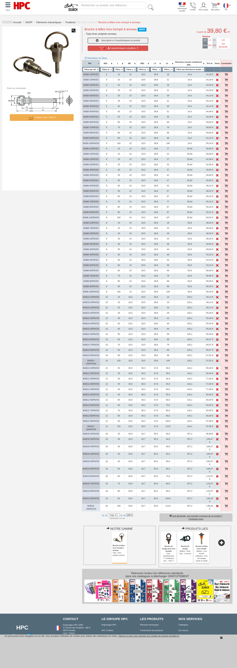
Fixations (70, 22)
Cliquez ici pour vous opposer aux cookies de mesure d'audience (148, 636)
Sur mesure (183, 630)
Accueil (17, 22)
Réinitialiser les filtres (96, 58)
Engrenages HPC (109, 625)
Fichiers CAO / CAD (41, 117)
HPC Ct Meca (107, 630)
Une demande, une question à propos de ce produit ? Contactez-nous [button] (196, 517)
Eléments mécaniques (49, 22)
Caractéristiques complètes (117, 48)
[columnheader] (91, 63)
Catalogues (183, 625)
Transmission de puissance (151, 630)
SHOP (29, 22)
